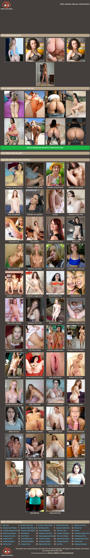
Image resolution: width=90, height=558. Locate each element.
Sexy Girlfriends (44, 530)
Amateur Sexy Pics (62, 525)
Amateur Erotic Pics (63, 528)
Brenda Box (25, 533)
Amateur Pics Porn (26, 525)
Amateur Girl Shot (63, 533)
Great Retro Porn (27, 538)
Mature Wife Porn (45, 544)
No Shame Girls (43, 528)
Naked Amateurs (9, 541)
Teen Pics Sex (61, 530)
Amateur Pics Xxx (9, 536)
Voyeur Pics (79, 541)
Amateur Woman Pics (10, 530)
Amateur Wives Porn (82, 538)
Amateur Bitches (62, 541)
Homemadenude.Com (46, 536)
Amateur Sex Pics (80, 525)
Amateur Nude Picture (27, 528)
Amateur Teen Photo (28, 530)
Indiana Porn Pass (63, 538)
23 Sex (77, 530)
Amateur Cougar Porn (82, 533)
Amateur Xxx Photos (10, 528)
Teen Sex (6, 525)
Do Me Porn (7, 544)
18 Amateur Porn (80, 536)
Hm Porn (60, 544)
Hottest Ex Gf (7, 538)
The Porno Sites (44, 538)
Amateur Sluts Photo (45, 525)
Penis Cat (78, 528)
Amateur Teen (26, 544)
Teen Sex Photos (62, 536)
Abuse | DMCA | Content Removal (60, 553)
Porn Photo (25, 536)
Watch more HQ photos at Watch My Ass (45, 148)
